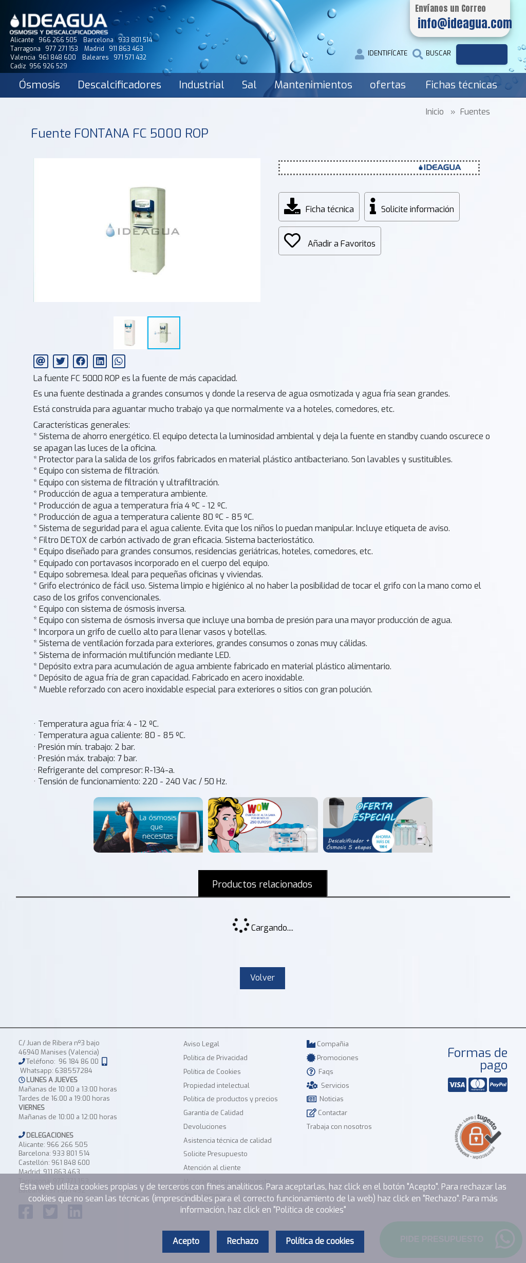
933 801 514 (71, 1155)
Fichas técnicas (461, 85)
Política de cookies (320, 1241)
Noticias (325, 1100)
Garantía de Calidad (213, 1113)
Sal (249, 85)
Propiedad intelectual (216, 1086)
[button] (251, 154)
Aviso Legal (201, 1045)
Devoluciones (205, 1127)
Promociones (333, 1058)
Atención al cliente (212, 1168)
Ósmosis (39, 85)
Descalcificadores (119, 85)
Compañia (328, 1045)
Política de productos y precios (230, 1100)
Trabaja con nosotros (339, 1127)
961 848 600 (70, 1163)
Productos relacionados (262, 884)
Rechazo (242, 1241)
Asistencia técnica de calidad (227, 1141)
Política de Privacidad (215, 1058)
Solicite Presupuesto (215, 1155)
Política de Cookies (212, 1072)
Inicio (435, 111)
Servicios (328, 1086)
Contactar (327, 1113)
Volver (262, 978)
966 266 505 (67, 1145)
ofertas (388, 85)
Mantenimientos (313, 85)
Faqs (320, 1072)
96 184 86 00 (79, 1062)
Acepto (186, 1241)
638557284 (73, 1071)
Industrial (201, 85)
